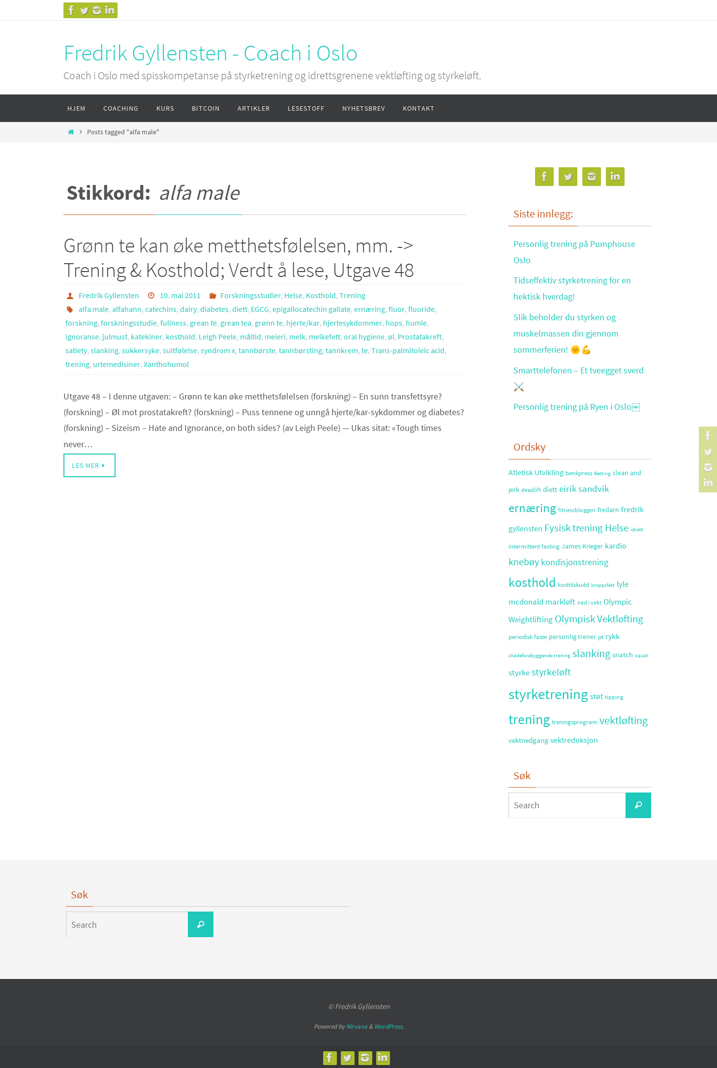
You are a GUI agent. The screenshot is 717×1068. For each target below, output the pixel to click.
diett (239, 309)
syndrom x (218, 350)
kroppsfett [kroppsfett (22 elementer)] (603, 582)
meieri (275, 336)
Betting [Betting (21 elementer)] (602, 471)
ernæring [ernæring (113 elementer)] (532, 505)
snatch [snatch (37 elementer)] (622, 652)
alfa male (94, 309)
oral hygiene (364, 336)
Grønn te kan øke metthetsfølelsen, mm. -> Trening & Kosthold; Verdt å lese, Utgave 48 (238, 257)
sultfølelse (180, 350)
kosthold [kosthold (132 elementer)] (532, 580)
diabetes (214, 309)
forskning (81, 323)
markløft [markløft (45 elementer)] (560, 599)
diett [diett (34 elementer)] (550, 487)
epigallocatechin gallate (311, 309)
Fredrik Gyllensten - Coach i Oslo (210, 52)
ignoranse (82, 336)
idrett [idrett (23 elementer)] (636, 527)
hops (394, 323)
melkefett (324, 336)
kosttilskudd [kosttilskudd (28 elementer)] (573, 582)
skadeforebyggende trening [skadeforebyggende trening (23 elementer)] (539, 653)
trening (77, 364)
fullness (173, 323)
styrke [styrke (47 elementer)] (519, 670)
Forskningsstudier (250, 295)
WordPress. (389, 1024)
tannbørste (257, 350)
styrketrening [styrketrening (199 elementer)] (548, 691)
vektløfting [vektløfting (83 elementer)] (623, 718)
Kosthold (321, 295)
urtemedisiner (116, 364)
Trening (352, 295)
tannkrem (342, 350)
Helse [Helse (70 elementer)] (616, 525)
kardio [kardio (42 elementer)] (616, 543)
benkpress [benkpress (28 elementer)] (579, 470)
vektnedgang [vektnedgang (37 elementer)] (528, 737)
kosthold (180, 336)
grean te (203, 323)
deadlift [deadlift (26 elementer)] (531, 487)
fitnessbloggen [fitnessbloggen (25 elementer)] (577, 507)
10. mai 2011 (180, 295)
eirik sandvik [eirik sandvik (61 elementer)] (584, 486)
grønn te (269, 323)
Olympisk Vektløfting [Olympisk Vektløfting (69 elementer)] (599, 616)
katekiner (146, 336)
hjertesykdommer (352, 323)
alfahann (127, 309)
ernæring (369, 309)
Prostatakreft (420, 336)
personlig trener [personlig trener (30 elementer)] (572, 634)
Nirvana (356, 1024)
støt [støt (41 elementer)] (596, 694)
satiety (76, 350)
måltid (250, 336)
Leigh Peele (218, 336)
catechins (161, 309)
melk (297, 336)
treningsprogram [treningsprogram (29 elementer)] (575, 720)
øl (391, 336)
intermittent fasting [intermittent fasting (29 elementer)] (534, 544)
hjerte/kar (303, 323)
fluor (396, 309)
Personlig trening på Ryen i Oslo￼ (576, 404)
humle (416, 323)
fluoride (421, 309)
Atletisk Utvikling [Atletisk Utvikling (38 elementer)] (536, 470)
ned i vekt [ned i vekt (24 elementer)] (589, 600)
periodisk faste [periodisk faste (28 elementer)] (527, 634)
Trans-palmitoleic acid (408, 350)
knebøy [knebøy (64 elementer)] (523, 560)
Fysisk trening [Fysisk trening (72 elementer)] (573, 525)
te (364, 350)
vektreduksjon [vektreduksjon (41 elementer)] (574, 737)
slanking (104, 350)
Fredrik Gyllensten (109, 295)
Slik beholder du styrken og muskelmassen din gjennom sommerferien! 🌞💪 (566, 332)
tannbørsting (300, 350)
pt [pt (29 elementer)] (600, 634)
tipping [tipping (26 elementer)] (614, 694)
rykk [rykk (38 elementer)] (612, 634)
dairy (188, 309)
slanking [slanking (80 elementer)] (591, 651)
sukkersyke (140, 350)
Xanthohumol (166, 364)
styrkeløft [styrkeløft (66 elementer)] (551, 670)
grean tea (235, 323)
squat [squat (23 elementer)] (641, 653)
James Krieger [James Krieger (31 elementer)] (582, 543)
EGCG (260, 309)
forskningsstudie (129, 323)
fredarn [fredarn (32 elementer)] (608, 507)
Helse (293, 295)
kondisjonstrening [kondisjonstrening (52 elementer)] (574, 560)
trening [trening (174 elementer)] (529, 717)
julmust (114, 336)
